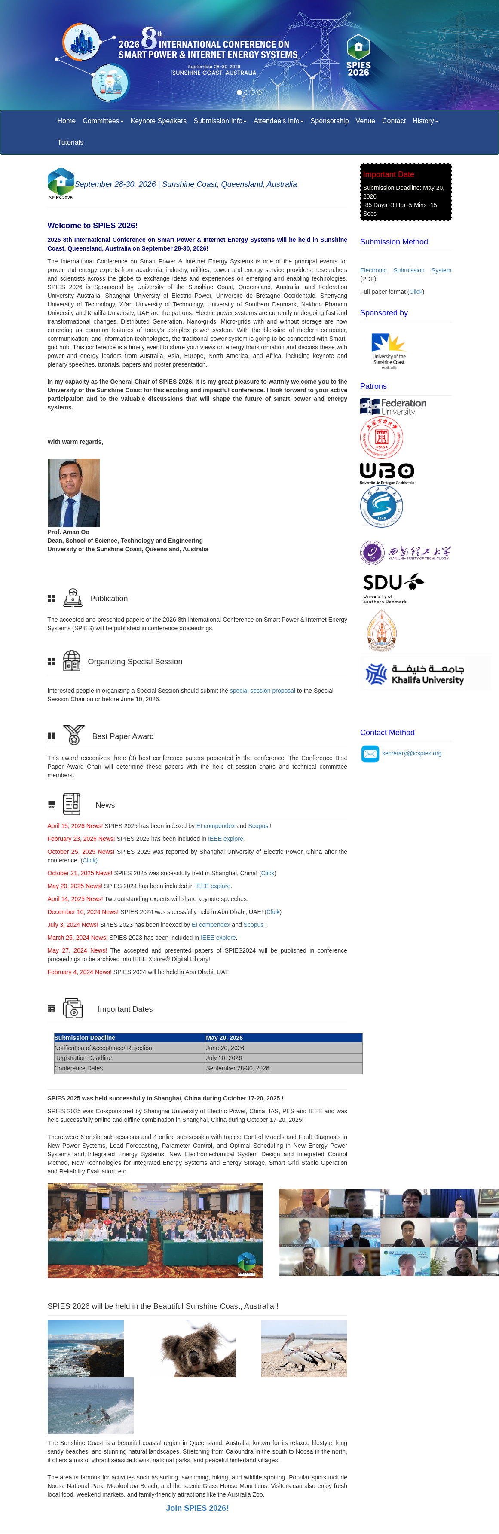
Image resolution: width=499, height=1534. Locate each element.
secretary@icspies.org (412, 753)
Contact (394, 121)
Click (267, 873)
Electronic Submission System (406, 270)
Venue (365, 121)
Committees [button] (103, 121)
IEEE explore (224, 838)
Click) (90, 860)
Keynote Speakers (159, 121)
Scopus (258, 825)
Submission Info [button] (220, 121)
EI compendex (215, 825)
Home (67, 121)
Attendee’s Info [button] (278, 121)
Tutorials (71, 142)
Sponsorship (330, 121)
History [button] (425, 121)
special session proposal (263, 690)
